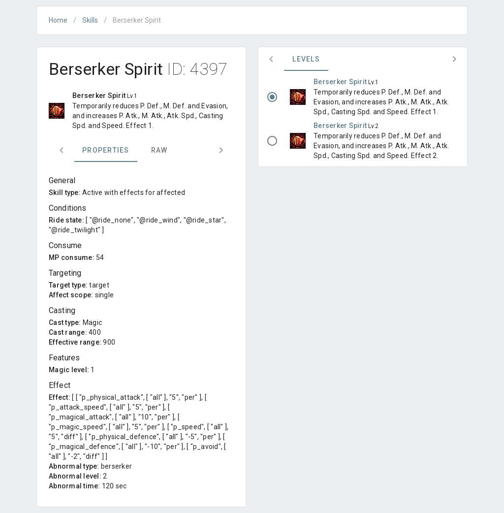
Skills (90, 20)
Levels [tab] (306, 59)
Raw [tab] (159, 150)
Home (58, 20)
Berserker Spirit (341, 82)
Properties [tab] (105, 150)
